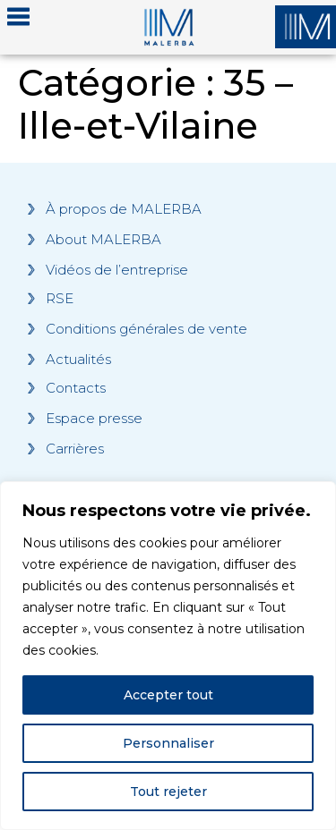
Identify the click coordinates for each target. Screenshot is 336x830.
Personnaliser (168, 743)
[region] (168, 655)
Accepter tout (168, 695)
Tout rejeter (168, 791)
